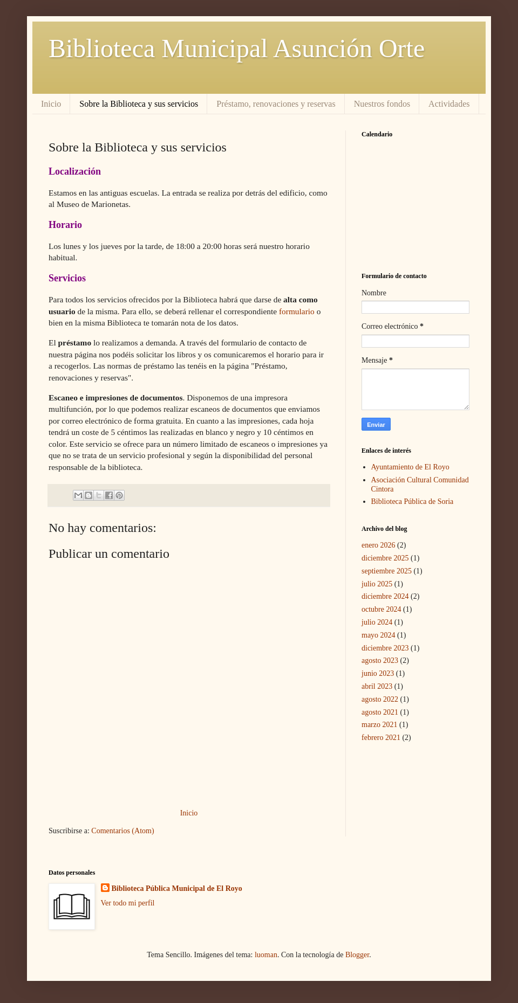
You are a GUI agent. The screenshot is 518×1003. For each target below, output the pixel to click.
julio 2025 (377, 584)
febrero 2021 (381, 738)
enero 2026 (379, 545)
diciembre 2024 (385, 596)
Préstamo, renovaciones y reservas (275, 103)
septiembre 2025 (387, 571)
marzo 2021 (379, 725)
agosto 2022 (380, 699)
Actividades (448, 103)
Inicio (51, 103)
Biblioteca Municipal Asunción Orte (237, 48)
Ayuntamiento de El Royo (410, 467)
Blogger (357, 955)
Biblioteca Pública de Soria (412, 501)
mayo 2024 (379, 635)
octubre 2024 (381, 609)
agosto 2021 (380, 712)
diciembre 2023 (385, 648)
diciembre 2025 (385, 558)
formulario (297, 311)
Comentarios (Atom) (122, 831)
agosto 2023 (380, 660)
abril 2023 (377, 686)
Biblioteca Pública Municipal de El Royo (177, 888)
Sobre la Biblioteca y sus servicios (138, 103)
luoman (266, 955)
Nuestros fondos (382, 103)
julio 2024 (377, 622)
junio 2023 (378, 673)
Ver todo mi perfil (128, 903)
